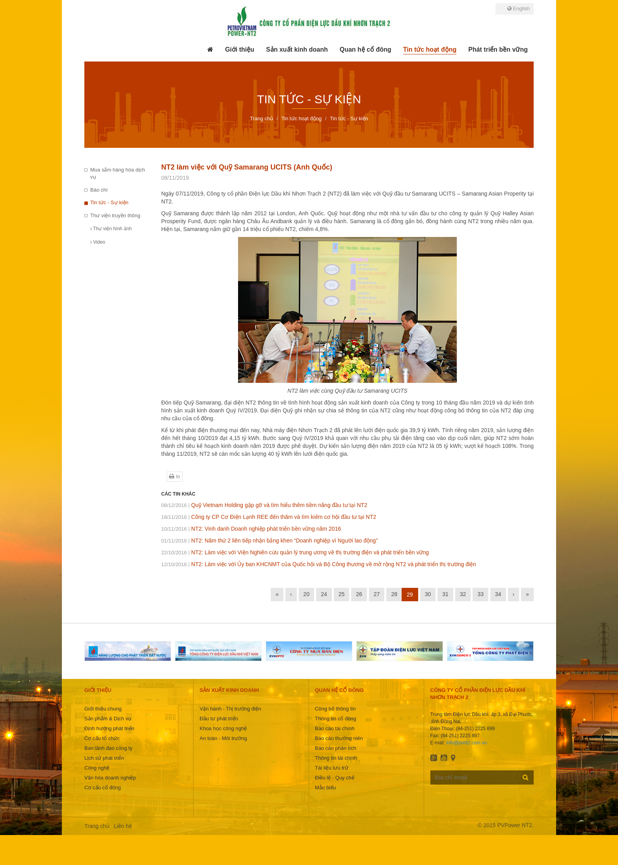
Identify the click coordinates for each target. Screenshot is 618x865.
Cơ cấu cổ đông (102, 787)
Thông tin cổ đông (335, 718)
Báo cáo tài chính (334, 728)
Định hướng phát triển (109, 728)
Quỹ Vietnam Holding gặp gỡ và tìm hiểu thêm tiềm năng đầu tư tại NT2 (264, 505)
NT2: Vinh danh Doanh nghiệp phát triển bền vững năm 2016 (251, 529)
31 (445, 594)
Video (97, 242)
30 (428, 594)
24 (324, 594)
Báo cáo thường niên (339, 738)
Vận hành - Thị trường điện (230, 709)
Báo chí (99, 190)
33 (480, 594)
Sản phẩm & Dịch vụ (107, 718)
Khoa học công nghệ (223, 728)
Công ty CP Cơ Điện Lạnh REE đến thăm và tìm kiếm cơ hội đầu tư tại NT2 (268, 517)
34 (498, 594)
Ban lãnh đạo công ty (108, 748)
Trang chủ (97, 826)
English (518, 8)
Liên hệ (123, 826)
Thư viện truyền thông (115, 215)
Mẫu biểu (325, 787)
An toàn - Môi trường (223, 738)
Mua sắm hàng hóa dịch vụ (117, 173)
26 (359, 594)
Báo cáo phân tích (335, 748)
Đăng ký (525, 777)
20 (306, 594)
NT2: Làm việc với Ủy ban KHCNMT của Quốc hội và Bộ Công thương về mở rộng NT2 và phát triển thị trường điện (318, 564)
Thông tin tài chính (336, 758)
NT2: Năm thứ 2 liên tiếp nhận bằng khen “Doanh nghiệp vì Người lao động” (269, 540)
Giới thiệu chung (103, 709)
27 (377, 594)
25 (342, 594)
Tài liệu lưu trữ (331, 768)
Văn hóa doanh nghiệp (110, 778)
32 (463, 594)
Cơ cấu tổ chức (102, 738)
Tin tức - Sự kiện (109, 202)
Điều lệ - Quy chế (334, 778)
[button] (239, 50)
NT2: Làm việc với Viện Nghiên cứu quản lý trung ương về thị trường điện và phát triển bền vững (295, 552)
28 (394, 594)
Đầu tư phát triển (218, 718)
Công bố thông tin (335, 709)
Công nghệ (96, 768)
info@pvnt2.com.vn (466, 743)
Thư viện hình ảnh (111, 228)
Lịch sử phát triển (104, 758)
